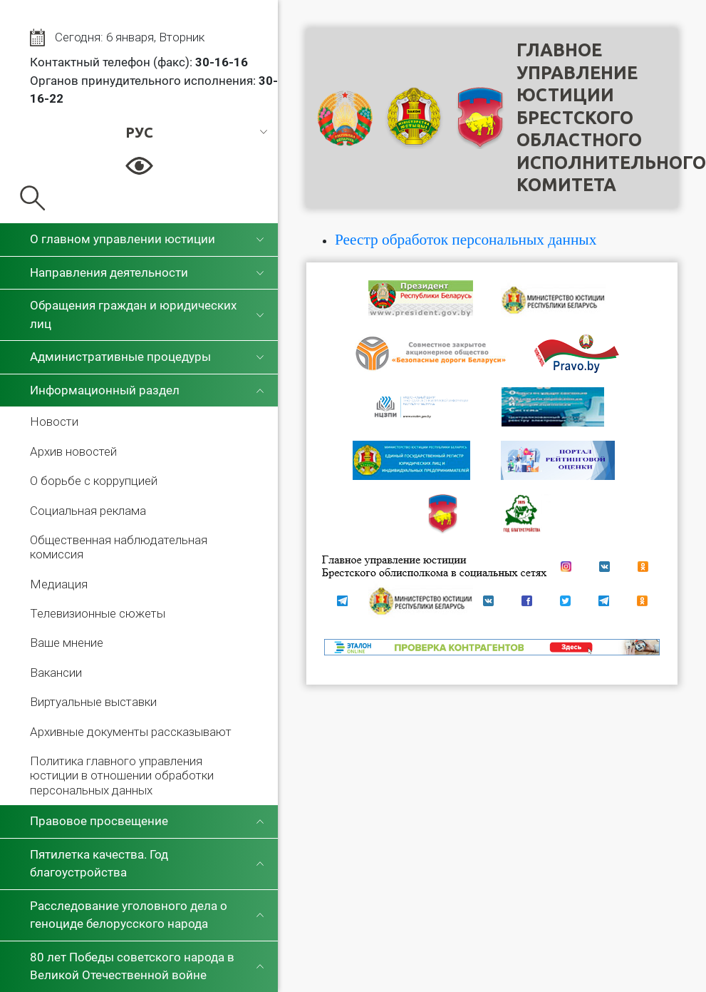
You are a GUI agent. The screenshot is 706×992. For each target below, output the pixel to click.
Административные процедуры (120, 356)
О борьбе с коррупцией (93, 481)
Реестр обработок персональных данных (465, 239)
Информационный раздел (105, 390)
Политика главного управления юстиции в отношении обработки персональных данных (122, 775)
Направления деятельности (109, 272)
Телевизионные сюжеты (97, 613)
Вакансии (56, 672)
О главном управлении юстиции (122, 239)
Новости (54, 421)
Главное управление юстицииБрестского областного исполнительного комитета (611, 117)
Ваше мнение (66, 642)
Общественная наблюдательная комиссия (118, 547)
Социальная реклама (88, 510)
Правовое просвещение (99, 821)
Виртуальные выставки (93, 702)
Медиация (59, 584)
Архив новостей (73, 451)
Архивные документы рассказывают (131, 732)
